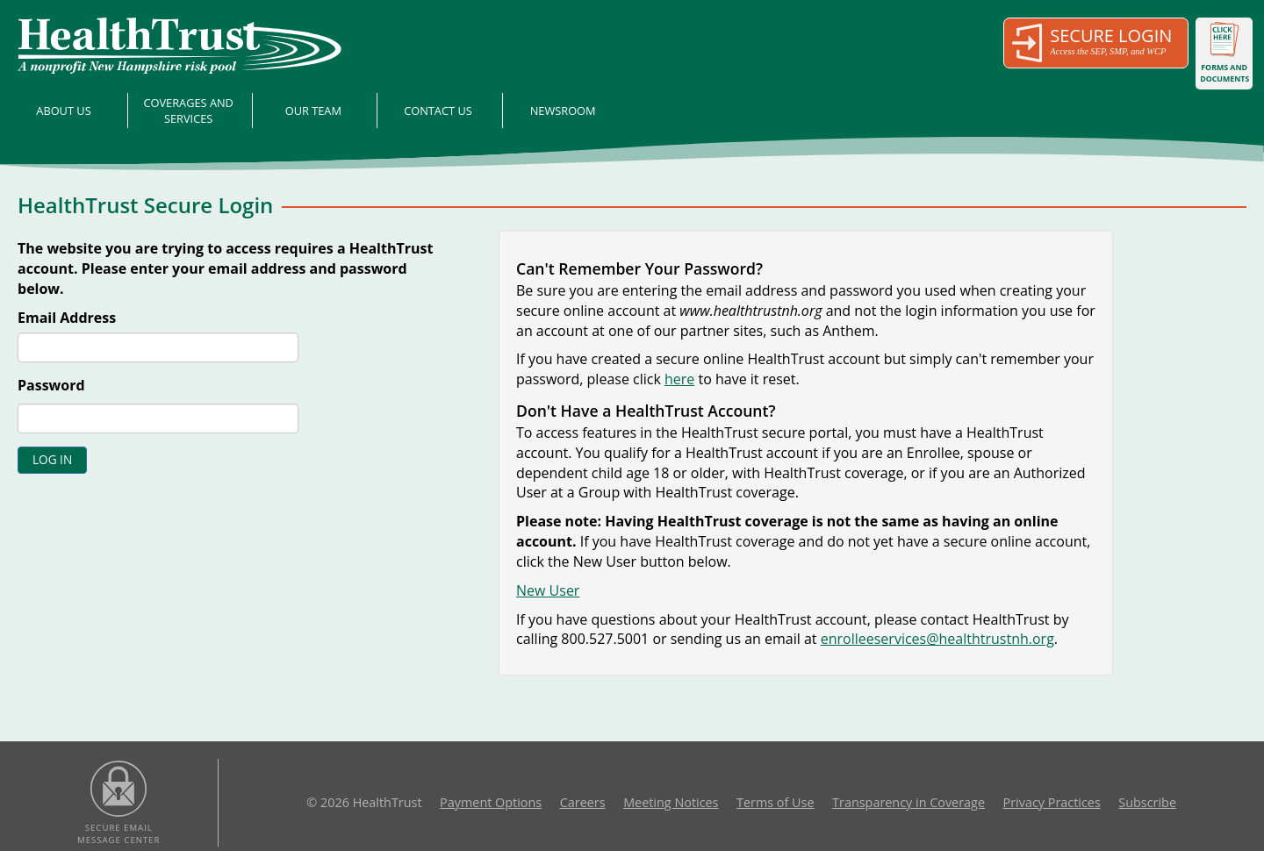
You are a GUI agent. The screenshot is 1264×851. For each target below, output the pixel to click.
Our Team (313, 110)
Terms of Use (775, 802)
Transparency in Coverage (908, 802)
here (679, 379)
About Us (63, 110)
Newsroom (563, 110)
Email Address (67, 317)
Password (51, 385)
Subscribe (1147, 802)
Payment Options (491, 802)
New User (547, 590)
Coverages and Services (188, 110)
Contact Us (438, 110)
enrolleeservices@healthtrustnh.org (937, 638)
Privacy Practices (1052, 802)
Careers (583, 802)
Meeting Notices (670, 802)
